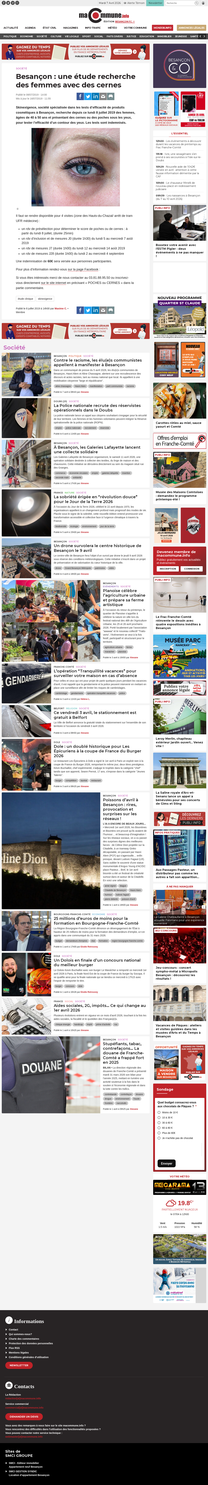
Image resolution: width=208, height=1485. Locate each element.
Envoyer (166, 1163)
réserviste (104, 428)
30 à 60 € (167, 1122)
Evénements (111, 586)
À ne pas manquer (179, 886)
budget (59, 941)
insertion (126, 473)
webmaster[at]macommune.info (24, 1436)
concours (70, 986)
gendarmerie (77, 693)
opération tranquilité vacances (101, 693)
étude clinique (25, 298)
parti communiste (114, 386)
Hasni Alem (80, 386)
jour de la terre (107, 526)
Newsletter (19, 1365)
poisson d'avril (128, 899)
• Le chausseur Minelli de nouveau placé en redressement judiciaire (176, 186)
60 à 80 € (167, 1127)
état (93, 941)
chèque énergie (63, 1024)
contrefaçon (126, 1094)
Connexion (191, 568)
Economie (98, 914)
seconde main (62, 477)
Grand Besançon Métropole (78, 568)
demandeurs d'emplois (76, 941)
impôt (89, 1024)
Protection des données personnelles (31, 1343)
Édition (109, 21)
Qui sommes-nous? (20, 1334)
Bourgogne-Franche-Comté (72, 914)
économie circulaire (79, 473)
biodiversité (61, 526)
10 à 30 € (167, 1117)
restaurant (96, 780)
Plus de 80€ (168, 1133)
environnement (89, 526)
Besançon (60, 356)
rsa (115, 1024)
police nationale (73, 428)
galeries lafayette (110, 473)
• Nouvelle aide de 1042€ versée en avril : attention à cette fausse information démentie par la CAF (177, 171)
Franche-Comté (64, 667)
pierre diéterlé (111, 899)
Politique (75, 356)
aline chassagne (63, 386)
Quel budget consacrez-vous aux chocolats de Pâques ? (177, 1104)
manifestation (96, 386)
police (122, 693)
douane (139, 1094)
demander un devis (24, 1416)
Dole (57, 742)
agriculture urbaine (113, 647)
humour (108, 894)
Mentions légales (19, 1352)
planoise (122, 651)
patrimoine (100, 568)
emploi (59, 428)
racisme (130, 386)
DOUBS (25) (60, 401)
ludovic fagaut (122, 894)
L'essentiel (179, 133)
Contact (13, 1329)
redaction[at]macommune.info (23, 1398)
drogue (108, 1099)
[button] (196, 3)
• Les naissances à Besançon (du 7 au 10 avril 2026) (178, 197)
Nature (69, 492)
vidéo (111, 568)
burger (59, 780)
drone (58, 568)
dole (80, 986)
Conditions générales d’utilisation (29, 1357)
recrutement (90, 428)
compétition (71, 780)
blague (123, 886)
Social (69, 1001)
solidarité (77, 477)
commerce (60, 473)
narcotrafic (121, 1103)
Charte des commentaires (24, 1338)
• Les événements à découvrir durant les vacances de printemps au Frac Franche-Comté (178, 144)
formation (103, 941)
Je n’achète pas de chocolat (177, 1138)
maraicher (109, 651)
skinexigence (45, 298)
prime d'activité (103, 1024)
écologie (74, 526)
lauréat (84, 780)
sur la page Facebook (83, 269)
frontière (108, 1103)
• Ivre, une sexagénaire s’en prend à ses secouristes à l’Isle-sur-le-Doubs (178, 157)
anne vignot (110, 886)
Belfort (59, 708)
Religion (71, 708)
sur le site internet (53, 283)
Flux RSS (14, 1348)
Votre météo (180, 1176)
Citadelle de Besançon (115, 890)
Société (21, 68)
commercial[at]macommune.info (24, 1407)
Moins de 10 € (170, 1112)
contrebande (111, 1094)
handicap (78, 1024)
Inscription (168, 568)
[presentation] (156, 907)
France (58, 492)
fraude (137, 1099)
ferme (129, 647)
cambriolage (61, 693)
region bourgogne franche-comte (127, 941)
